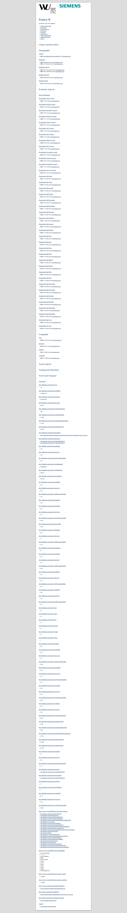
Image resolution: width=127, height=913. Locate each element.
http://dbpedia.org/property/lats (47, 620)
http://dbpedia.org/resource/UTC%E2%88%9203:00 (52, 441)
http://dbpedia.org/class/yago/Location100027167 (52, 825)
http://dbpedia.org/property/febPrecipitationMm (52, 542)
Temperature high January (46, 224)
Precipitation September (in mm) (48, 164)
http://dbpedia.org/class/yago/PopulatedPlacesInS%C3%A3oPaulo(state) (57, 829)
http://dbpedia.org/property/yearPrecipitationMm (52, 805)
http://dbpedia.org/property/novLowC (49, 691)
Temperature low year (45, 326)
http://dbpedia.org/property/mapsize (49, 644)
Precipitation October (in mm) (47, 158)
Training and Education (45, 35)
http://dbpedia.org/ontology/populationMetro (51, 415)
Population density (44, 67)
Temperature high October (46, 296)
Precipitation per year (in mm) (47, 170)
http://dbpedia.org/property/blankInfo (49, 500)
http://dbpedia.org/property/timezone (49, 769)
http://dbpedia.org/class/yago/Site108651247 (50, 837)
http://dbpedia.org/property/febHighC (49, 530)
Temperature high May (45, 272)
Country (41, 53)
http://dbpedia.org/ (66, 56)
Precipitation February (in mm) (47, 116)
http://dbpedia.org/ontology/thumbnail (49, 433)
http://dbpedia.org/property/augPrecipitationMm (52, 494)
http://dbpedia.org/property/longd (48, 626)
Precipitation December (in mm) (48, 110)
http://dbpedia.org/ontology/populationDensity (52, 409)
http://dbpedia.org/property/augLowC (49, 488)
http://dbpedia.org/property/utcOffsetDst (50, 787)
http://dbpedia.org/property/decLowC (49, 512)
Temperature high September (47, 308)
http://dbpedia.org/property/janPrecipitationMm (52, 566)
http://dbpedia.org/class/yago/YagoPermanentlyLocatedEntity (54, 847)
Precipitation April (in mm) (46, 98)
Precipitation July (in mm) (46, 128)
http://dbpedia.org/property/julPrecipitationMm (52, 584)
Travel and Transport (45, 37)
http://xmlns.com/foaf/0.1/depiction (49, 892)
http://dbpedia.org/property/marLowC (49, 655)
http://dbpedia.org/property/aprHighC (49, 446)
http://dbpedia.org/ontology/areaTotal (49, 397)
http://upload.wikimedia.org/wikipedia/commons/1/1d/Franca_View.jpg (56, 894)
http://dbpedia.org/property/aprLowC (49, 452)
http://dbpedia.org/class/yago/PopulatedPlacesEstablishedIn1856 (55, 820)
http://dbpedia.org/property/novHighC (49, 685)
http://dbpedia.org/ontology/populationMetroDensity (54, 421)
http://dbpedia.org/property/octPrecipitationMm (52, 715)
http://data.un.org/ (58, 62)
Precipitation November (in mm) (48, 152)
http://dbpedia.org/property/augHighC (49, 482)
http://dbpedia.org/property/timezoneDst (50, 775)
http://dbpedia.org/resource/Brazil (51, 56)
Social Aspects (43, 34)
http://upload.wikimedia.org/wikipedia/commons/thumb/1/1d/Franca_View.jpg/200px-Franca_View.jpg (64, 435)
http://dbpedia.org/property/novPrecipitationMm (52, 697)
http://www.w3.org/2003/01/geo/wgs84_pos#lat (52, 874)
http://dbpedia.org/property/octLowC (49, 709)
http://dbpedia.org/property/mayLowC (49, 673)
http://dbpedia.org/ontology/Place (48, 842)
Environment (43, 31)
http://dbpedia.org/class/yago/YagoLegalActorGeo (52, 828)
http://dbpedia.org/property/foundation (50, 548)
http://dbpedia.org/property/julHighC (49, 572)
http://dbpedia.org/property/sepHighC (49, 751)
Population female (44, 75)
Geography (43, 32)
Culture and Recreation (45, 26)
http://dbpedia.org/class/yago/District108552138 (51, 817)
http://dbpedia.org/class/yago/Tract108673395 (51, 844)
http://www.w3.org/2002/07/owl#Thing (49, 831)
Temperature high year (45, 320)
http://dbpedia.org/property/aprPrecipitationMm (52, 458)
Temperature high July (45, 236)
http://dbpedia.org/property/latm (48, 614)
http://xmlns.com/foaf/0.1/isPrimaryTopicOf (51, 898)
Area (40, 337)
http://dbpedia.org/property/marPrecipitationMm (52, 661)
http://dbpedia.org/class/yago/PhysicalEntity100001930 (53, 845)
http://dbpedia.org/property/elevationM (50, 524)
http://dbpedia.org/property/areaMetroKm (50, 470)
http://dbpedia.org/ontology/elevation (49, 403)
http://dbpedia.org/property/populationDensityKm (53, 727)
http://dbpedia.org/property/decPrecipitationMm (52, 518)
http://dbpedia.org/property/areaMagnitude (51, 464)
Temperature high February (46, 212)
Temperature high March (46, 260)
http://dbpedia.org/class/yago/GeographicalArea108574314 (54, 836)
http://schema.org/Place (46, 833)
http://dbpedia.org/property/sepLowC (49, 757)
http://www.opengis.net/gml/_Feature (49, 841)
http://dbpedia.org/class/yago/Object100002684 (51, 818)
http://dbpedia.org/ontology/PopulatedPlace (50, 823)
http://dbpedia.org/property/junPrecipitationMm (52, 602)
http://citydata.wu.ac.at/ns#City (47, 822)
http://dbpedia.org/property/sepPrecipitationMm (52, 763)
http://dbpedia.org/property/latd (48, 608)
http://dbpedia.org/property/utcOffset (49, 781)
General (42, 38)
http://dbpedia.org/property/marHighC (49, 650)
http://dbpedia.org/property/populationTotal (51, 745)
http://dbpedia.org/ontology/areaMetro (49, 391)
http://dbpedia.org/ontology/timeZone (49, 438)
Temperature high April (45, 176)
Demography (43, 27)
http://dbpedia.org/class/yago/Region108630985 (51, 839)
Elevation (41, 343)
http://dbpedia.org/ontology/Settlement (49, 815)
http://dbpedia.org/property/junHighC (49, 590)
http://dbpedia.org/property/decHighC (49, 506)
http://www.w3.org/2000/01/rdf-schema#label (52, 850)
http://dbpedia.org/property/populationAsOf (51, 721)
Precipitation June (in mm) (46, 134)
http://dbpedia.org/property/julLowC (49, 578)
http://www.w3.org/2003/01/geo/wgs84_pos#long (53, 880)
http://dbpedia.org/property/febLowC (49, 536)
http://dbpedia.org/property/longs (48, 638)
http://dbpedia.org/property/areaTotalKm (50, 476)
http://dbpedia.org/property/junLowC (49, 596)
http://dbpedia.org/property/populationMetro (51, 739)
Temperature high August (46, 188)
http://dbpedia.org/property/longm (48, 632)
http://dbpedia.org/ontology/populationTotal (51, 427)
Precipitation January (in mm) (47, 122)
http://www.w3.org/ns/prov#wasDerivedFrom (52, 886)
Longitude (42, 355)
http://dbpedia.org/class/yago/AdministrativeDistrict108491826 (54, 826)
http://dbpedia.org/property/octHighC (49, 703)
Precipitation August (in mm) (47, 104)
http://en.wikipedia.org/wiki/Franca (48, 900)
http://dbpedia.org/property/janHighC (49, 554)
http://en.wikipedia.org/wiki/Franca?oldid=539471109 (52, 888)
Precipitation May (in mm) (46, 146)
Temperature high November (47, 284)
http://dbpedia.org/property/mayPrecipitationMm (52, 679)
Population (42, 59)
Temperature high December (47, 200)
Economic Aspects (44, 29)
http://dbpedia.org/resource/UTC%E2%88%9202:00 (52, 443)
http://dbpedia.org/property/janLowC (49, 560)
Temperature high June (45, 248)
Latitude (41, 349)
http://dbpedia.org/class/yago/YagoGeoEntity (50, 814)
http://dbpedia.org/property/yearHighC (50, 793)
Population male (43, 81)
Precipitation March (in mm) (47, 140)
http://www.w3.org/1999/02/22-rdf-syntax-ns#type (53, 811)
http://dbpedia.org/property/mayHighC (50, 667)
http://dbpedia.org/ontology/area (48, 385)
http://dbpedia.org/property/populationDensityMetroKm (54, 733)
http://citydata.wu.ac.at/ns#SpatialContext (50, 834)
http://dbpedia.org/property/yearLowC (49, 799)
